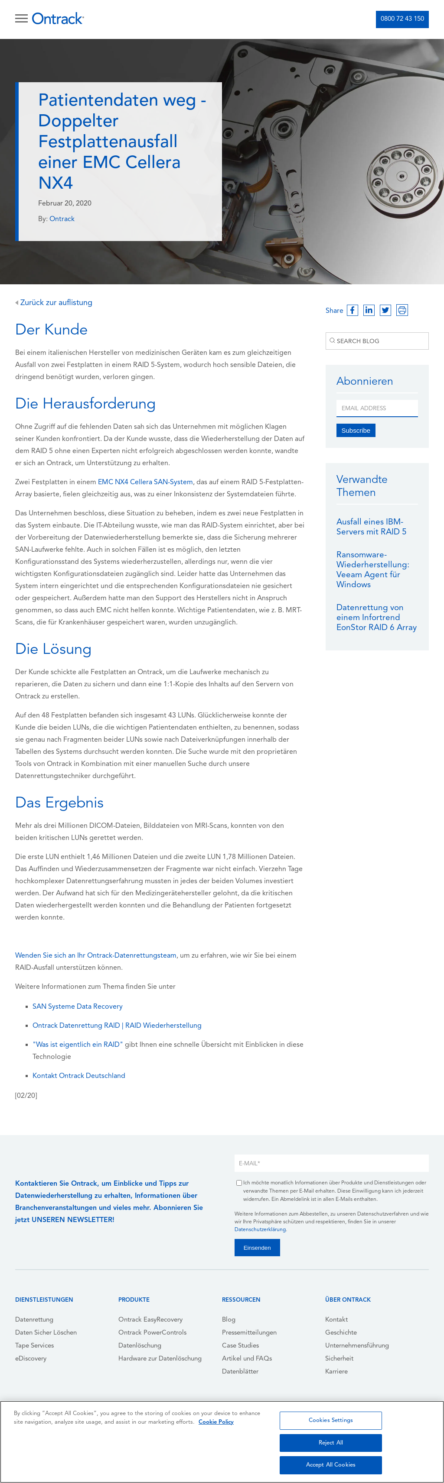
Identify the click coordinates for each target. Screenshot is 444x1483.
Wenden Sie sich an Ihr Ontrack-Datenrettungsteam (95, 955)
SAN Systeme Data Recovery (78, 1007)
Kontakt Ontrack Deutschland (79, 1076)
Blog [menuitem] (228, 1320)
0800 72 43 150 (402, 19)
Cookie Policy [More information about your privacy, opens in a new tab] (216, 1422)
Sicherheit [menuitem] (339, 1359)
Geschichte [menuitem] (341, 1333)
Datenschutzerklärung (260, 1229)
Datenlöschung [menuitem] (139, 1346)
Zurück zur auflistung (53, 303)
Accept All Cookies (331, 1465)
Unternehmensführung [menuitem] (357, 1346)
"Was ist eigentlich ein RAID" (78, 1045)
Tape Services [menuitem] (34, 1346)
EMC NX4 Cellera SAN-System (145, 482)
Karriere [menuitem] (336, 1372)
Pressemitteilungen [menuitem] (249, 1333)
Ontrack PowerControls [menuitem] (152, 1333)
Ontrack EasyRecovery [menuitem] (150, 1320)
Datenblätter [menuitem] (240, 1372)
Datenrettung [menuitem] (34, 1320)
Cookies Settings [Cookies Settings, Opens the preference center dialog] (331, 1420)
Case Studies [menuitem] (240, 1346)
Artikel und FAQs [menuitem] (247, 1359)
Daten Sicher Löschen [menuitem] (46, 1333)
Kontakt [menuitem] (336, 1320)
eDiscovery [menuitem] (30, 1359)
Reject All (331, 1443)
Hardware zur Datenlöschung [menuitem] (160, 1359)
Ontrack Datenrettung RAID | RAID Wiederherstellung (117, 1026)
